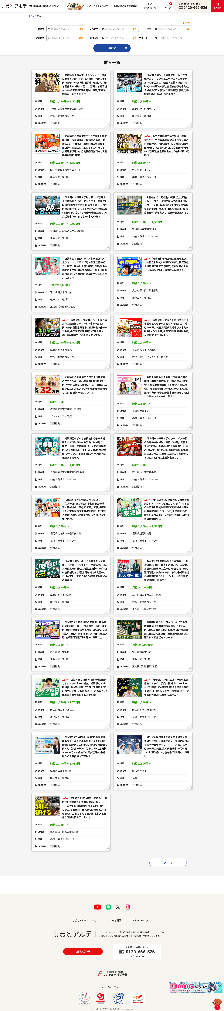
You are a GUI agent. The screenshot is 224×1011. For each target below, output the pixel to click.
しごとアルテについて (97, 5)
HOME (31, 15)
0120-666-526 (195, 8)
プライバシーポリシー (112, 986)
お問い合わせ (83, 951)
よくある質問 (114, 920)
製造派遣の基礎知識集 (124, 5)
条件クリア (187, 22)
